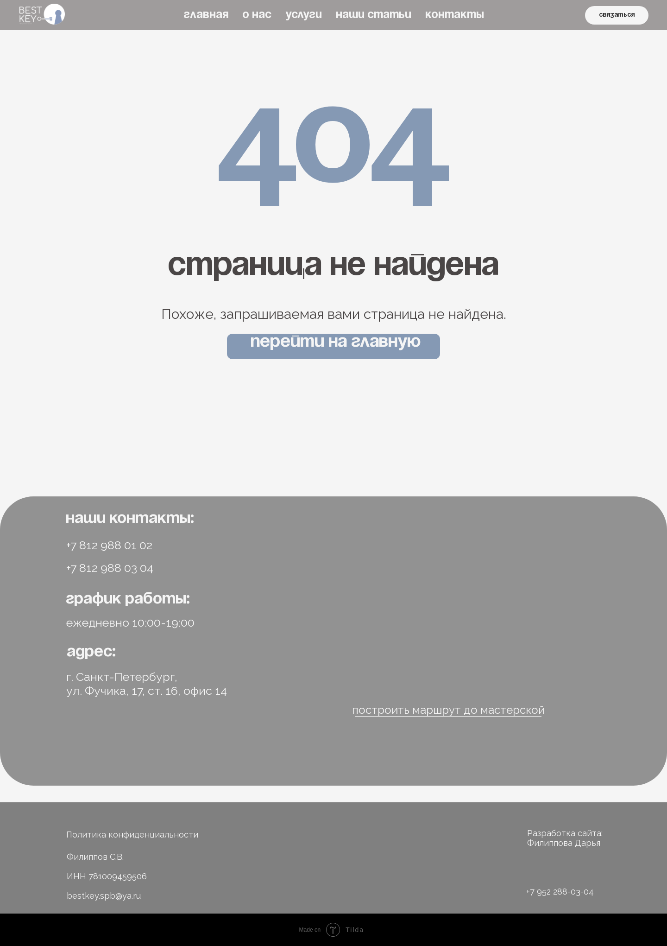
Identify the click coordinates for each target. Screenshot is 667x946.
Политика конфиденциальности (132, 834)
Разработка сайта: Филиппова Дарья (565, 838)
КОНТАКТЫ (454, 15)
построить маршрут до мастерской (448, 710)
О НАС (256, 15)
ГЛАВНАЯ (205, 15)
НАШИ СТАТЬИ (373, 15)
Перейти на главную (336, 342)
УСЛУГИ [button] (303, 15)
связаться (617, 15)
